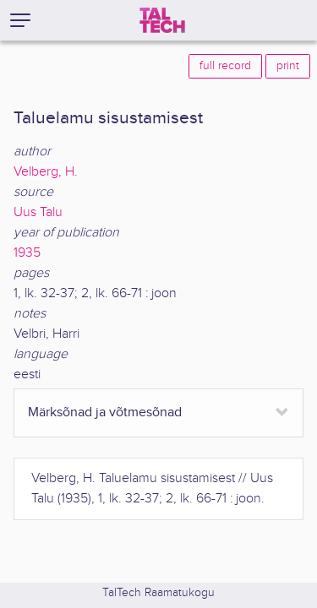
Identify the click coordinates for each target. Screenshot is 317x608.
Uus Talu (38, 212)
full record (225, 66)
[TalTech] (162, 20)
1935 (27, 253)
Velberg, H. (46, 172)
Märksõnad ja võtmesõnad (105, 412)
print (287, 66)
